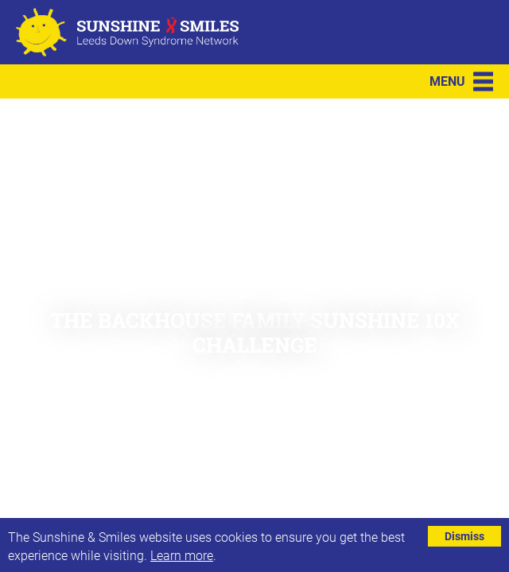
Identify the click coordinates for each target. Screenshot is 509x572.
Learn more (181, 555)
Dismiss (464, 535)
